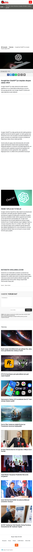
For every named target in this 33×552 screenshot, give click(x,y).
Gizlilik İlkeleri (21, 540)
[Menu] (30, 2)
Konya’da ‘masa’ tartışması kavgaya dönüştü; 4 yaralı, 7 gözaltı (19, 6)
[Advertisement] (16, 27)
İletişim (14, 540)
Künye (9, 540)
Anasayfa (4, 540)
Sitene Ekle (27, 540)
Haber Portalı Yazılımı (8, 549)
